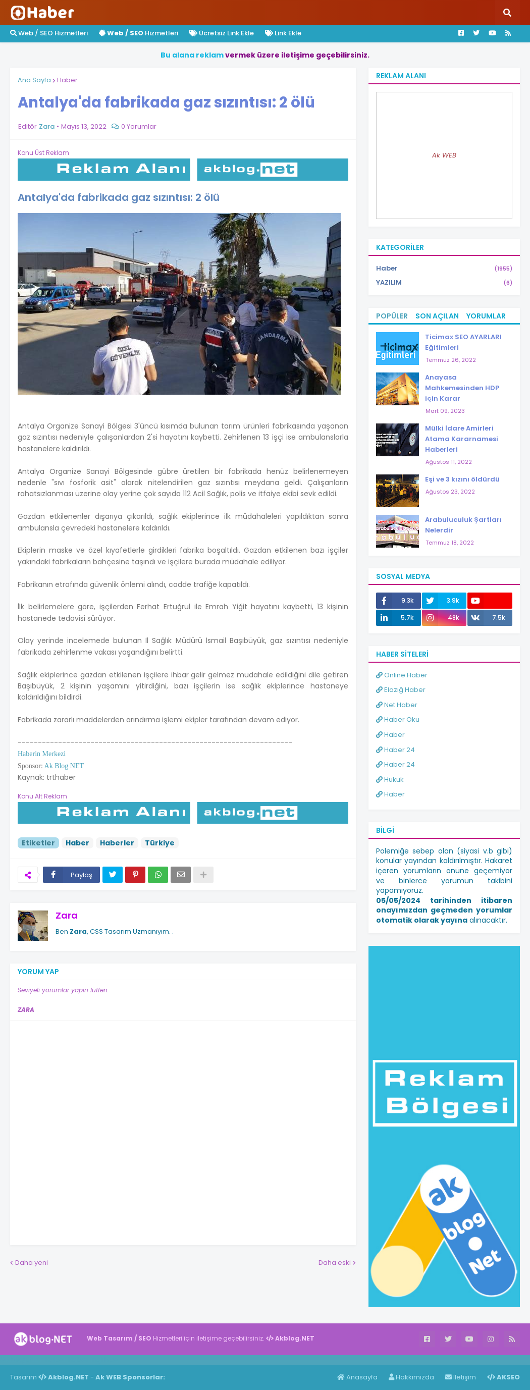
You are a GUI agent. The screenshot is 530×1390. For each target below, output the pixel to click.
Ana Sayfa (34, 80)
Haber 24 (395, 750)
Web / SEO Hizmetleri (49, 33)
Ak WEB (444, 155)
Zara (67, 915)
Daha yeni (31, 1262)
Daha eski (335, 1262)
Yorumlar (486, 316)
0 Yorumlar (138, 126)
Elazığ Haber (401, 689)
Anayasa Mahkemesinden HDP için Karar (462, 387)
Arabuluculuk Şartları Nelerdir (463, 525)
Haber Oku (397, 719)
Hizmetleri (138, 33)
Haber (67, 80)
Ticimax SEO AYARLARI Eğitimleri (463, 342)
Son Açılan (437, 316)
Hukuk (390, 779)
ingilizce (105, 1360)
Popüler (392, 316)
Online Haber (402, 675)
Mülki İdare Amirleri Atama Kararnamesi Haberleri (461, 438)
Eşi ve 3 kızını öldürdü (462, 479)
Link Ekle (283, 33)
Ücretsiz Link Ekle (221, 33)
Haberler (117, 843)
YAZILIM (444, 283)
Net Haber (396, 705)
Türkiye (160, 843)
